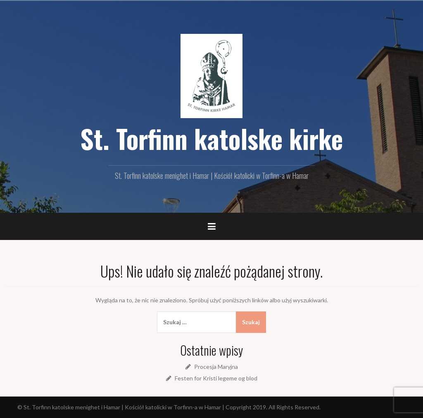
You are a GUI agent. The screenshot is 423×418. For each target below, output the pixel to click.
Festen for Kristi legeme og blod (216, 378)
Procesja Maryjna (216, 366)
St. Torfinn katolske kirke (211, 138)
